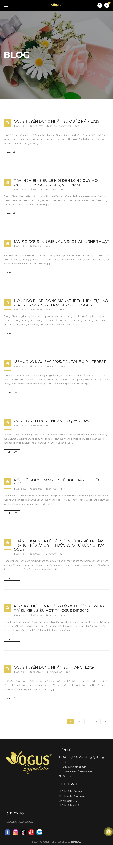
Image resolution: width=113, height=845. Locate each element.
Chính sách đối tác (69, 805)
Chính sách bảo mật (70, 791)
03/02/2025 (36, 366)
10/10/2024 (36, 615)
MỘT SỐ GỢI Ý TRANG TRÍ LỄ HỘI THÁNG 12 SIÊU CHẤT (57, 482)
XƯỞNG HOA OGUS (20, 821)
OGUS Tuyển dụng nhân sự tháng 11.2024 (54, 667)
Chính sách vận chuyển (72, 796)
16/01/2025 (36, 425)
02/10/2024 (36, 672)
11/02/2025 (36, 309)
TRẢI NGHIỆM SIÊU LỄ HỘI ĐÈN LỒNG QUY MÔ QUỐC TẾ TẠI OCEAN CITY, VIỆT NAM (56, 182)
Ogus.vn (68, 776)
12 (97, 721)
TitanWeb (76, 842)
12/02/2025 (36, 189)
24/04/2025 (36, 126)
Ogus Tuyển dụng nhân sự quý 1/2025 (51, 421)
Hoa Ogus (20, 126)
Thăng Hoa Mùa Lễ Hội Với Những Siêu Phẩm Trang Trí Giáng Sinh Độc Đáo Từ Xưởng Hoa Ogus (59, 545)
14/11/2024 (36, 554)
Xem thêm (12, 152)
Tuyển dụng (64, 126)
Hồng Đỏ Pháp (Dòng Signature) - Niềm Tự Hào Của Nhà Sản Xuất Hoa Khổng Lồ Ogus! (61, 303)
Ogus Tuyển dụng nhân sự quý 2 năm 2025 (56, 121)
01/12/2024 (36, 489)
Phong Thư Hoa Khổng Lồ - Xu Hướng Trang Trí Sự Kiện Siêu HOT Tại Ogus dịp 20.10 (59, 608)
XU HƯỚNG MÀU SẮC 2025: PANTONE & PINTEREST (60, 362)
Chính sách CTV (68, 800)
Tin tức (53, 126)
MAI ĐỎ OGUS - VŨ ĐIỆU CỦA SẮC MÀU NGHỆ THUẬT (61, 241)
